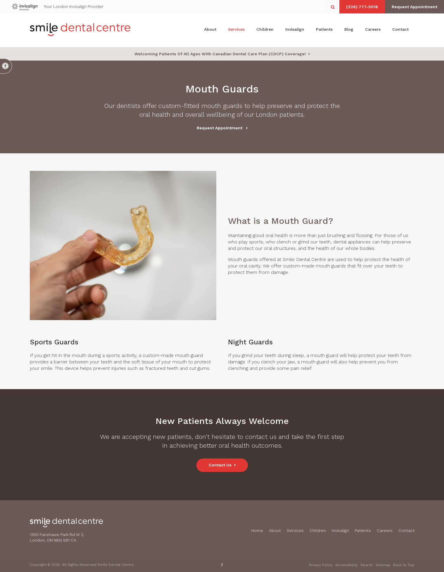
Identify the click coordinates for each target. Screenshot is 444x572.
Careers (373, 30)
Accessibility (346, 565)
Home (257, 530)
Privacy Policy (320, 565)
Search (366, 565)
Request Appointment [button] (413, 6)
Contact (400, 30)
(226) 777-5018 (359, 6)
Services (236, 30)
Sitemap (383, 565)
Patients (324, 30)
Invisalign (294, 30)
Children (265, 30)
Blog (348, 30)
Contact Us (220, 465)
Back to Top (403, 565)
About (210, 30)
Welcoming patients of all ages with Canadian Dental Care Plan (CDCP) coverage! (220, 53)
